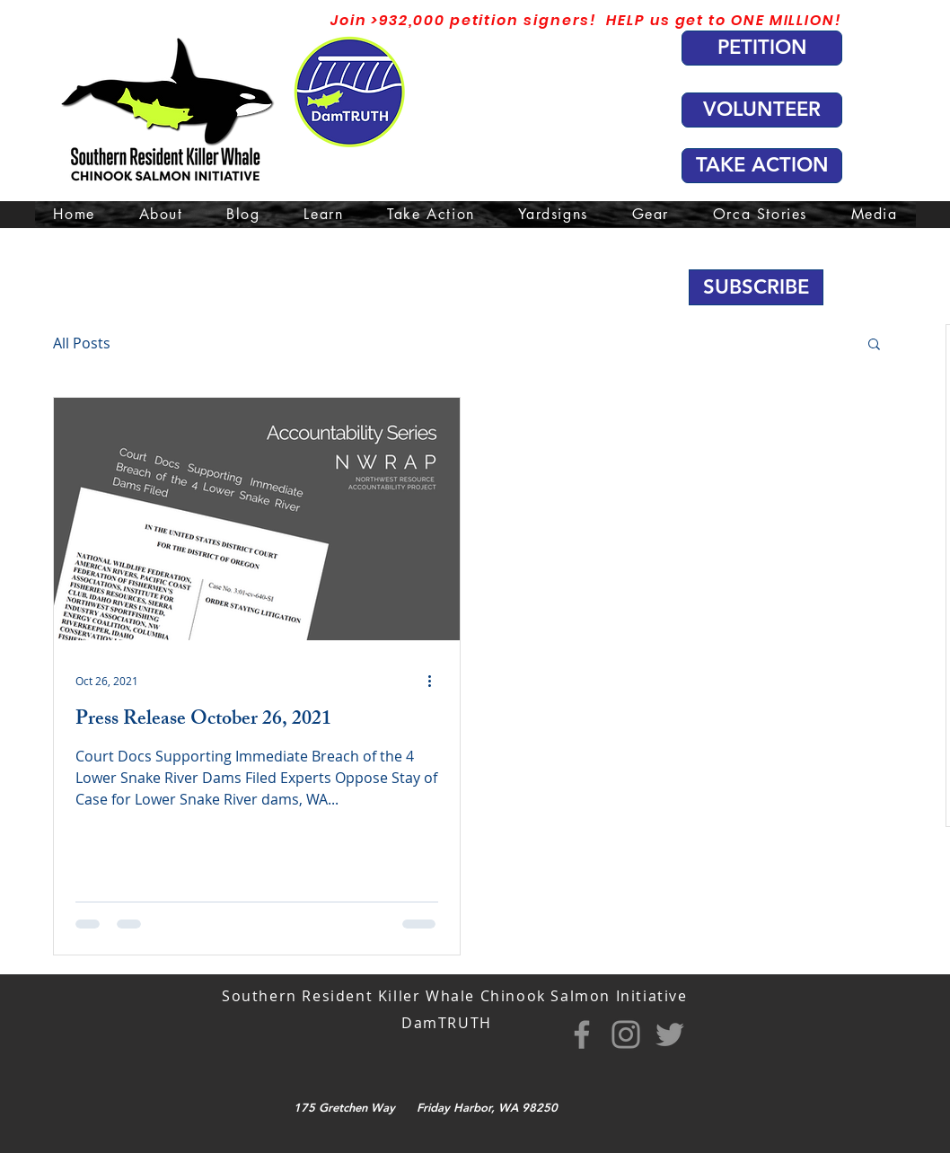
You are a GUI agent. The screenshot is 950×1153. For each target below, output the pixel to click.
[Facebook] (582, 1034)
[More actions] (435, 680)
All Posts (81, 343)
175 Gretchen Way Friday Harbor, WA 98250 (426, 1107)
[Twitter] (670, 1034)
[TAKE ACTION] (762, 165)
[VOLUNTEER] (762, 110)
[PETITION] (762, 48)
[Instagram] (626, 1034)
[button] (756, 287)
